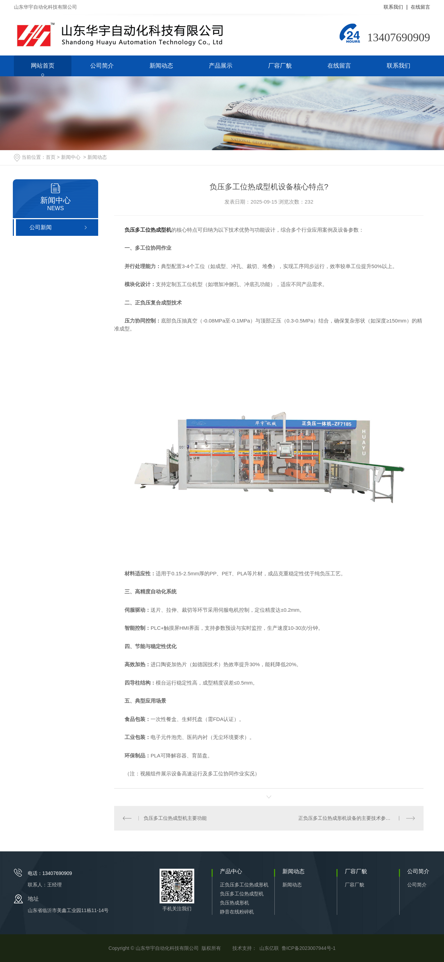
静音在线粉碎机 (237, 911)
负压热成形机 (234, 902)
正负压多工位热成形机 (244, 884)
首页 (51, 157)
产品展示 (220, 65)
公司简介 (102, 65)
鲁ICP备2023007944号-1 (309, 948)
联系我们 (393, 7)
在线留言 (420, 7)
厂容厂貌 (280, 65)
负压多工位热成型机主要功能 (175, 818)
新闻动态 (161, 65)
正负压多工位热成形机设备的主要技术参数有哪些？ (354, 818)
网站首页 (42, 65)
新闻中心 (70, 157)
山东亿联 (269, 948)
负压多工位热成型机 (242, 893)
